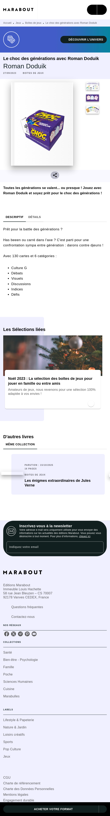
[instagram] (20, 633)
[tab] (14, 217)
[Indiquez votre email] (49, 547)
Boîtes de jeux (33, 22)
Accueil (7, 22)
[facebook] (6, 633)
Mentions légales (15, 794)
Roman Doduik (24, 66)
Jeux (18, 22)
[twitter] (13, 633)
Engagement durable (18, 800)
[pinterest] (27, 633)
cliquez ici (84, 536)
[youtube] (34, 633)
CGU (6, 777)
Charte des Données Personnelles (28, 789)
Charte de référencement (21, 783)
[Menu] (97, 10)
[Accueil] (20, 9)
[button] (83, 39)
